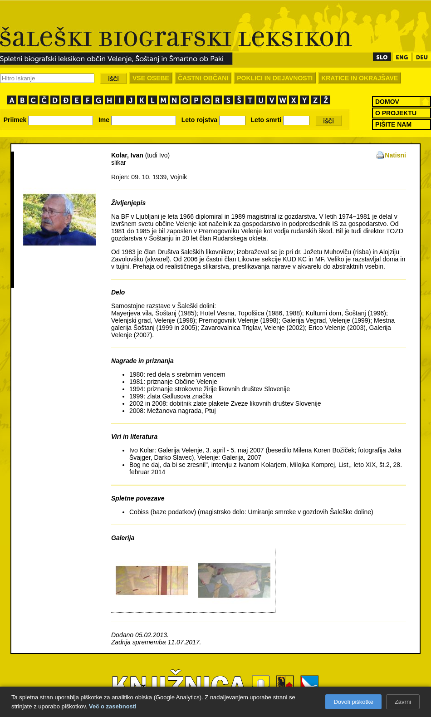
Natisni (395, 155)
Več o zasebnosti (113, 706)
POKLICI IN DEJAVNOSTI (275, 78)
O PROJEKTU (395, 113)
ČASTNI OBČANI (203, 78)
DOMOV (387, 101)
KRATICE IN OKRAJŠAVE (359, 78)
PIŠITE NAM (393, 124)
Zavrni (403, 701)
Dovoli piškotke (353, 701)
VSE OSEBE (150, 78)
